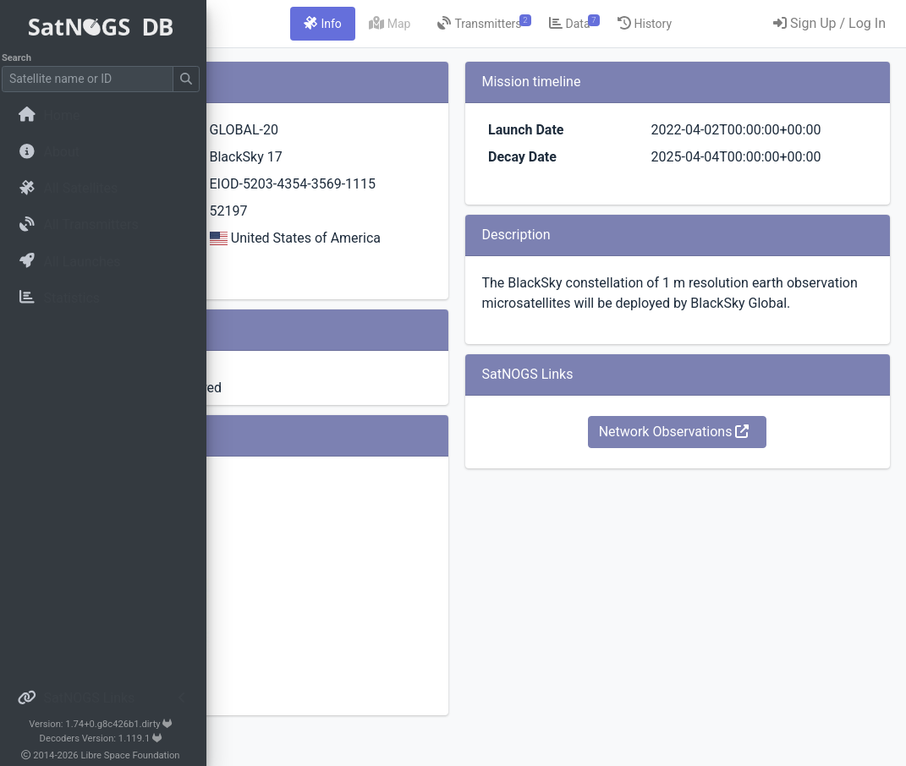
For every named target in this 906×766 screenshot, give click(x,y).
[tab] (459, 24)
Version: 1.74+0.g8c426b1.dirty (105, 724)
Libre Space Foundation (135, 755)
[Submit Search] (191, 79)
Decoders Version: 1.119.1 (106, 738)
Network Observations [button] (726, 492)
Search (21, 57)
